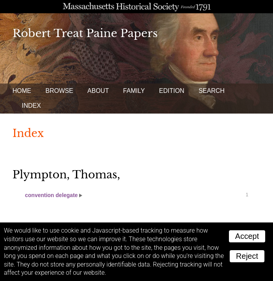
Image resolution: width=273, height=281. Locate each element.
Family (134, 90)
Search (212, 90)
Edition (171, 90)
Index (31, 105)
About (98, 90)
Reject (247, 256)
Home (21, 90)
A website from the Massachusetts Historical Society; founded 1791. (136, 6)
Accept (247, 236)
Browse (59, 90)
